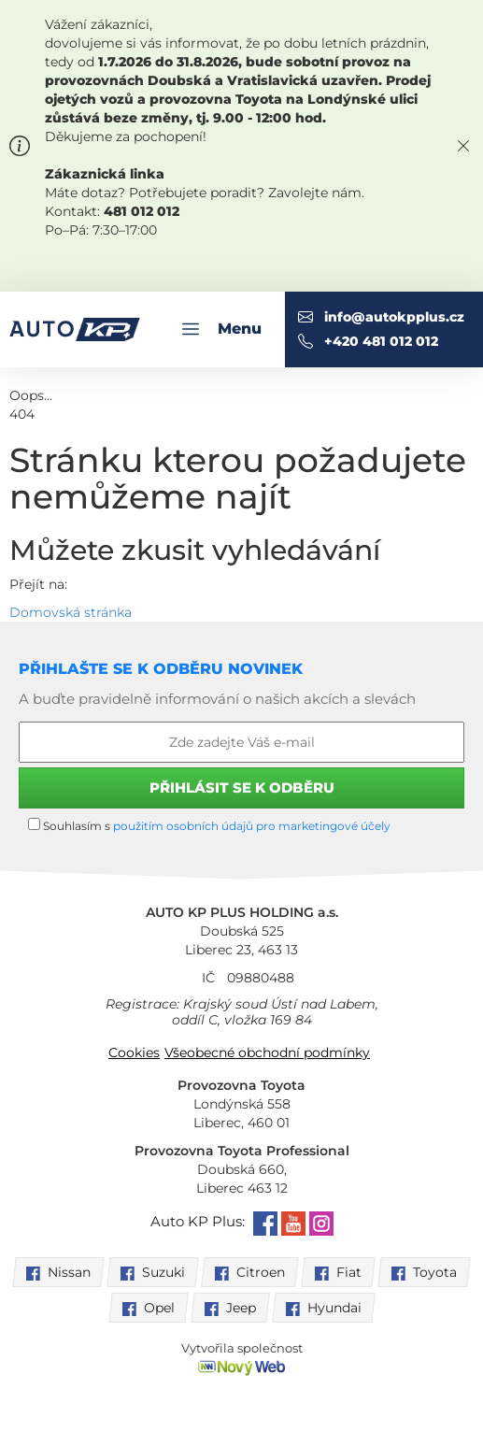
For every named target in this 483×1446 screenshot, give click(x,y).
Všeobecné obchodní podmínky (267, 1052)
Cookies (134, 1052)
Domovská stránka (70, 612)
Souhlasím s (209, 825)
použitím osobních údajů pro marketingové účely (252, 826)
